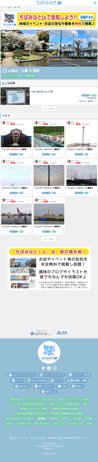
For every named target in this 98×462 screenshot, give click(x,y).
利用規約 (52, 438)
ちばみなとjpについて (20, 438)
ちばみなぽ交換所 (38, 438)
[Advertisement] (49, 310)
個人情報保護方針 (66, 438)
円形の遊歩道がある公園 (42, 92)
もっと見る (49, 109)
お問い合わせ (82, 438)
